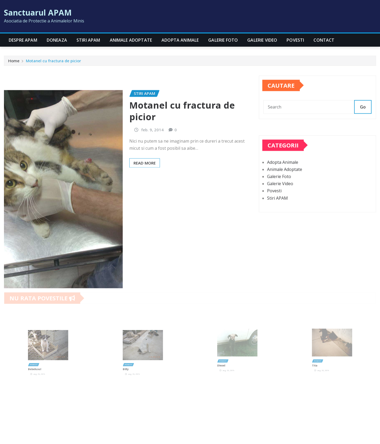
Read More (145, 190)
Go (363, 113)
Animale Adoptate (131, 40)
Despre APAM (23, 40)
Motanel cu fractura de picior (53, 62)
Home (14, 62)
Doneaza (57, 40)
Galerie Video (262, 40)
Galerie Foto (223, 40)
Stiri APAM (88, 40)
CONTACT (324, 40)
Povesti (295, 40)
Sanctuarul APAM (38, 12)
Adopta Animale (180, 40)
